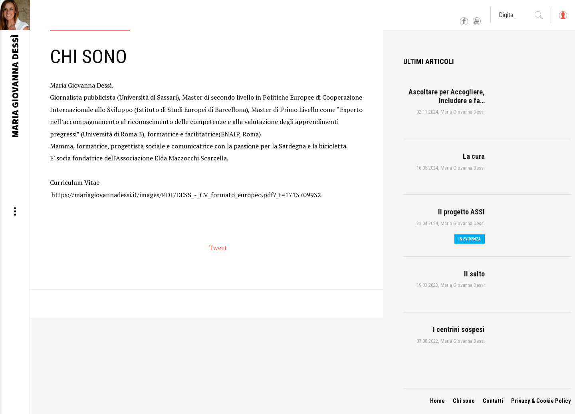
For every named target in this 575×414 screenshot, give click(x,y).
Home (437, 400)
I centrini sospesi (459, 329)
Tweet (218, 247)
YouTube (477, 21)
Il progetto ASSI (461, 212)
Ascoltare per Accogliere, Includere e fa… (446, 96)
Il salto (474, 274)
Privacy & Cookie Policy (541, 400)
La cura (474, 156)
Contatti (493, 400)
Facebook (464, 21)
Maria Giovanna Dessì (462, 112)
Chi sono (464, 400)
